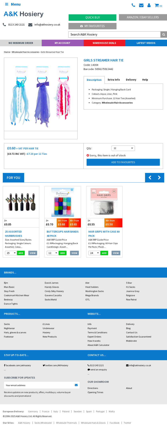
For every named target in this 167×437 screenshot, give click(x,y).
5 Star (129, 282)
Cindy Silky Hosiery (54, 291)
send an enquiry (97, 369)
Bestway (8, 299)
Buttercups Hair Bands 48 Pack (63, 234)
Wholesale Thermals (66, 422)
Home (7, 51)
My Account (62, 43)
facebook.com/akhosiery (17, 365)
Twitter (127, 422)
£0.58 (113, 222)
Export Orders (94, 336)
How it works (94, 340)
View (33, 253)
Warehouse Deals (104, 43)
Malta (112, 411)
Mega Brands (92, 295)
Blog (128, 328)
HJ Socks (130, 286)
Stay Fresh (9, 291)
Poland (65, 411)
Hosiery (46, 332)
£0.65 (74, 222)
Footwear (9, 336)
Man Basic (9, 286)
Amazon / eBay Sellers (143, 17)
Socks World (51, 299)
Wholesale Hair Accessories (25, 51)
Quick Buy (92, 17)
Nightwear (9, 328)
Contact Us (131, 332)
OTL (87, 299)
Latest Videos (146, 43)
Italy (55, 411)
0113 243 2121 (96, 365)
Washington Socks (94, 291)
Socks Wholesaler (43, 422)
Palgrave (130, 295)
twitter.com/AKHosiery (55, 365)
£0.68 (62, 222)
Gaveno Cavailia (53, 295)
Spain (89, 411)
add (21, 253)
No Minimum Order (21, 43)
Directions (93, 388)
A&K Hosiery (24, 422)
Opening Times (95, 392)
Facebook (115, 422)
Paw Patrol (131, 299)
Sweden (78, 411)
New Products (50, 336)
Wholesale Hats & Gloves (93, 422)
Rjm (6, 282)
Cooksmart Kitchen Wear (16, 295)
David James (51, 282)
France (45, 411)
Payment (92, 328)
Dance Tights (11, 303)
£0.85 (12, 222)
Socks (7, 324)
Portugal (100, 411)
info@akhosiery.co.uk (138, 365)
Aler (87, 282)
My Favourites (92, 26)
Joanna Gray (132, 291)
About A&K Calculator (98, 344)
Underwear (48, 328)
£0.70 (50, 222)
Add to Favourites (123, 162)
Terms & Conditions (97, 332)
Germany (33, 411)
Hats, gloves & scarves (15, 332)
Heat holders (91, 286)
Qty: (89, 148)
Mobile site (131, 340)
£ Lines (46, 324)
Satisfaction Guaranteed (138, 336)
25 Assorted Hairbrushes (13, 234)
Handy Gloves (52, 286)
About (129, 388)
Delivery (130, 324)
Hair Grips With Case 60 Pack (104, 234)
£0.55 (95, 222)
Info (89, 324)
